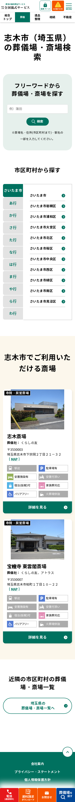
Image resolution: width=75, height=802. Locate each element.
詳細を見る (37, 507)
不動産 (67, 17)
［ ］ (14, 459)
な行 (13, 252)
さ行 (13, 227)
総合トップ (7, 17)
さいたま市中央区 (43, 259)
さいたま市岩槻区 (43, 206)
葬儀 (22, 17)
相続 (52, 17)
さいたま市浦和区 (43, 217)
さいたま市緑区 (41, 280)
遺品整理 (37, 17)
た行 (13, 240)
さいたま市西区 (41, 270)
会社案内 (37, 764)
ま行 (13, 276)
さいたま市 (13, 190)
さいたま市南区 (41, 291)
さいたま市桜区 (41, 248)
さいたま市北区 (41, 238)
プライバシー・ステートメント (37, 772)
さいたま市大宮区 (43, 227)
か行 (13, 215)
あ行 (13, 203)
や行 (13, 289)
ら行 (13, 301)
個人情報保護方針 (37, 780)
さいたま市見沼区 (43, 301)
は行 (13, 264)
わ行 (13, 313)
